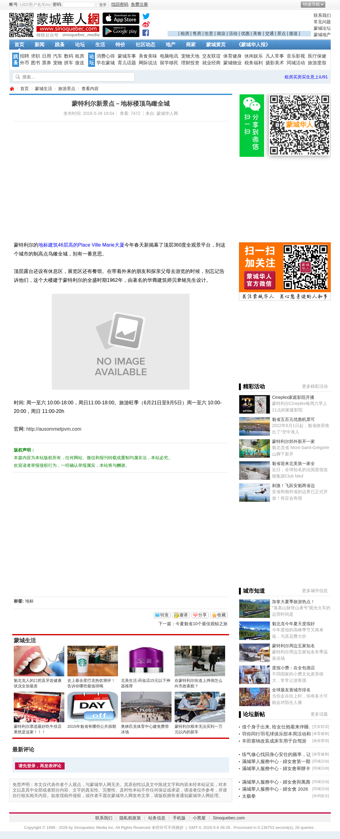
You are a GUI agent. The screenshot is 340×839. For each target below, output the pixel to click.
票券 (46, 62)
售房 (197, 33)
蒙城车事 (127, 56)
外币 (24, 62)
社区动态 (145, 44)
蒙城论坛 (322, 28)
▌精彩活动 (252, 387)
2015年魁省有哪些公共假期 (91, 726)
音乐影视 (296, 56)
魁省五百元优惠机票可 (293, 419)
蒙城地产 (322, 34)
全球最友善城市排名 (291, 689)
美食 (257, 33)
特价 (120, 44)
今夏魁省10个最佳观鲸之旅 (202, 623)
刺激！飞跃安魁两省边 (293, 485)
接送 (293, 33)
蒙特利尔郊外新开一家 (293, 441)
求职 (35, 56)
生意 (209, 33)
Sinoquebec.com (229, 817)
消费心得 (105, 56)
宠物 (57, 62)
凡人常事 (275, 56)
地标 (29, 601)
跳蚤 (60, 44)
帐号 (13, 4)
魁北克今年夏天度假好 (293, 623)
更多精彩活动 (315, 386)
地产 (171, 44)
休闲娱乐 (253, 56)
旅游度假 (317, 62)
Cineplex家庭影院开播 (293, 397)
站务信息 (156, 817)
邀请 (183, 614)
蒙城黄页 (216, 44)
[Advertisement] (239, 22)
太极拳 (249, 796)
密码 (57, 4)
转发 (164, 614)
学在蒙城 (105, 62)
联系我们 (322, 15)
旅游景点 (66, 88)
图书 (35, 62)
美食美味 (148, 56)
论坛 (80, 44)
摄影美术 (275, 62)
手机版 (179, 817)
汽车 (57, 56)
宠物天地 (190, 56)
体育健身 (232, 56)
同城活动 (296, 62)
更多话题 (319, 714)
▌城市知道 (252, 591)
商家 (191, 44)
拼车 (68, 62)
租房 (185, 33)
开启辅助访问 (329, 4)
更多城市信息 (315, 590)
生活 (100, 44)
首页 (19, 44)
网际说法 (148, 62)
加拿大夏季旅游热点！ (293, 601)
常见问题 (322, 21)
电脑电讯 (169, 56)
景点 (281, 33)
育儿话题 (127, 62)
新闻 (39, 44)
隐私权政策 (130, 817)
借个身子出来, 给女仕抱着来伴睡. (276, 726)
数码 (68, 56)
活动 (233, 33)
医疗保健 (317, 56)
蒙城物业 (232, 62)
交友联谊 (211, 56)
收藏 (221, 614)
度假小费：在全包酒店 (293, 667)
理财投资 (190, 62)
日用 (46, 56)
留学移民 (169, 62)
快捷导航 (311, 4)
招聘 (24, 56)
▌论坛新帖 (252, 714)
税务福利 (253, 62)
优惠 (245, 33)
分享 (202, 614)
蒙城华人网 (11, 88)
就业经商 (211, 62)
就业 (221, 33)
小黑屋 (199, 817)
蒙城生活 (43, 88)
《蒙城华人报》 (253, 44)
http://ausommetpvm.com (53, 429)
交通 (269, 33)
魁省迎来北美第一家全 (293, 463)
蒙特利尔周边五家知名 (293, 645)
